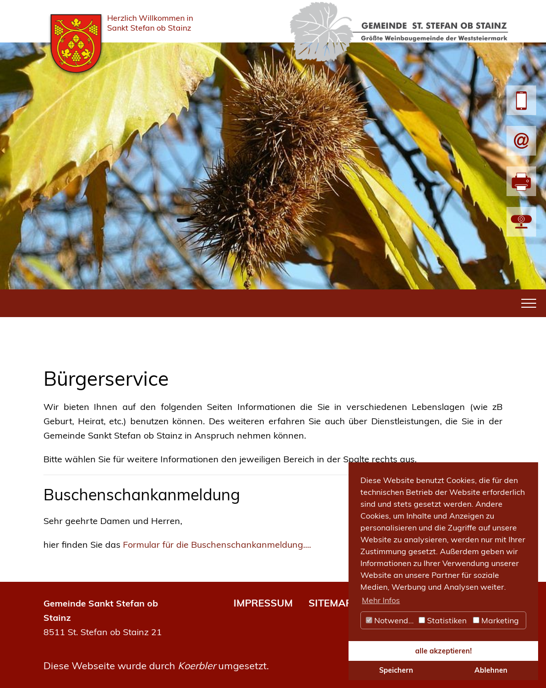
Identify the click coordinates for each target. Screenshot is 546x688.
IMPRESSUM (263, 603)
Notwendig (390, 620)
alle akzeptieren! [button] (443, 651)
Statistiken (443, 620)
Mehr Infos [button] (381, 600)
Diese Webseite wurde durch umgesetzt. (156, 665)
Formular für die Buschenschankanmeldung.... (217, 544)
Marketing (496, 620)
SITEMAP (330, 603)
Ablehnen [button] (490, 670)
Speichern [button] (396, 670)
